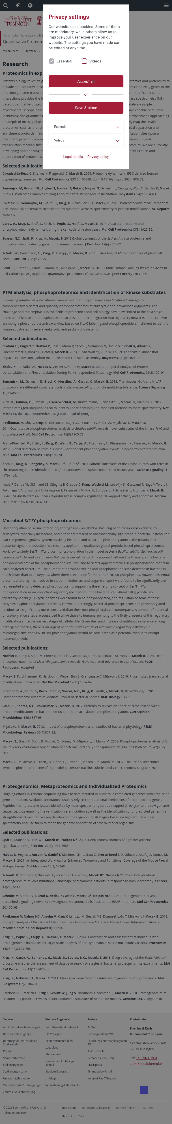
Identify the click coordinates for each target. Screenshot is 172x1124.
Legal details (73, 157)
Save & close (86, 107)
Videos (95, 61)
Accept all (86, 81)
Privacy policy (98, 157)
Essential (64, 61)
